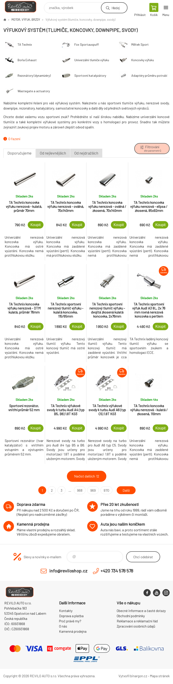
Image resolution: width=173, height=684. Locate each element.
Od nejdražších (86, 153)
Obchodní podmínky (131, 616)
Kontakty (66, 611)
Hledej (116, 8)
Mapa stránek (160, 676)
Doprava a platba (71, 616)
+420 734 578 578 (116, 570)
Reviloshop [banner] (23, 6)
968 (79, 490)
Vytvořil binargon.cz (132, 676)
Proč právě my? (70, 621)
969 (93, 490)
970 (106, 490)
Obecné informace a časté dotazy (141, 611)
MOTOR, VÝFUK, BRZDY (25, 19)
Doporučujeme (19, 153)
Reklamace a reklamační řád (137, 621)
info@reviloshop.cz (68, 570)
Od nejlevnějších (53, 153)
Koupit (35, 225)
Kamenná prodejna (72, 631)
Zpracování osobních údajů (136, 626)
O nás (63, 626)
